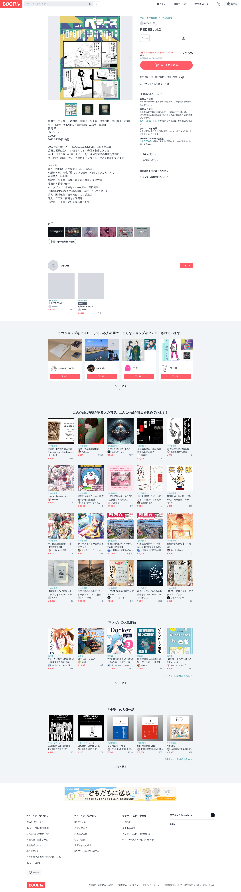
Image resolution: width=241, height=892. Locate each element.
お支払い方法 (149, 160)
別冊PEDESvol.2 (56, 303)
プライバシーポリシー (152, 885)
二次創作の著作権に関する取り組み (43, 857)
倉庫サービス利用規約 (117, 885)
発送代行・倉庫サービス (38, 839)
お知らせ (126, 822)
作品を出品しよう (202, 4)
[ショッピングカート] (219, 4)
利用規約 (102, 885)
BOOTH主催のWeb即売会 (86, 851)
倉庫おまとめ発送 (83, 845)
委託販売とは (32, 851)
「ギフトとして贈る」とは (156, 84)
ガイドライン (134, 885)
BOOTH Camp (33, 863)
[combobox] (58, 4)
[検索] (90, 4)
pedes (65, 265)
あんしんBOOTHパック (149, 121)
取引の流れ (148, 154)
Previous (50, 58)
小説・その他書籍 (148, 17)
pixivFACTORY (146, 141)
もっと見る (120, 389)
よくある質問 (128, 828)
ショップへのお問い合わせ (153, 177)
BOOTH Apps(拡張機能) (37, 828)
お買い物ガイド (81, 828)
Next (130, 58)
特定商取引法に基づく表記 (153, 171)
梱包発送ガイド (33, 845)
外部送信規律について (173, 885)
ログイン (161, 4)
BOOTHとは (180, 4)
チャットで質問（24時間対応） (137, 834)
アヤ (135, 368)
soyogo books (67, 368)
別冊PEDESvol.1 (85, 306)
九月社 (173, 368)
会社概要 (92, 885)
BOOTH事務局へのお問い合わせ (138, 839)
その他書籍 (167, 17)
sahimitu (100, 368)
